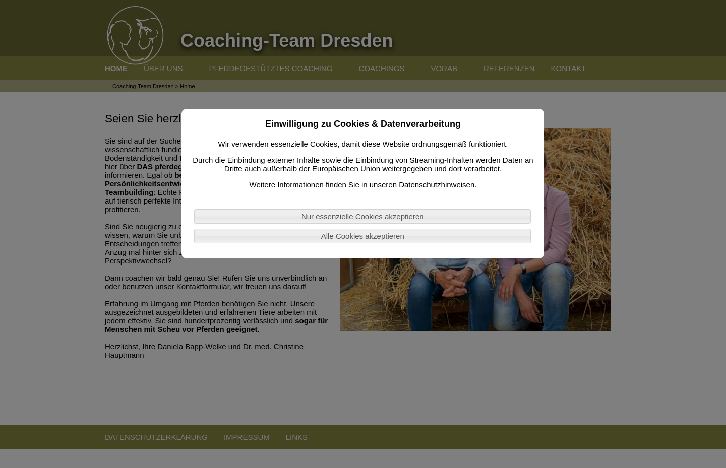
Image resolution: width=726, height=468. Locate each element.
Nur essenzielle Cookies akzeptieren (362, 216)
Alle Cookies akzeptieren (362, 236)
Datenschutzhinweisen (436, 184)
